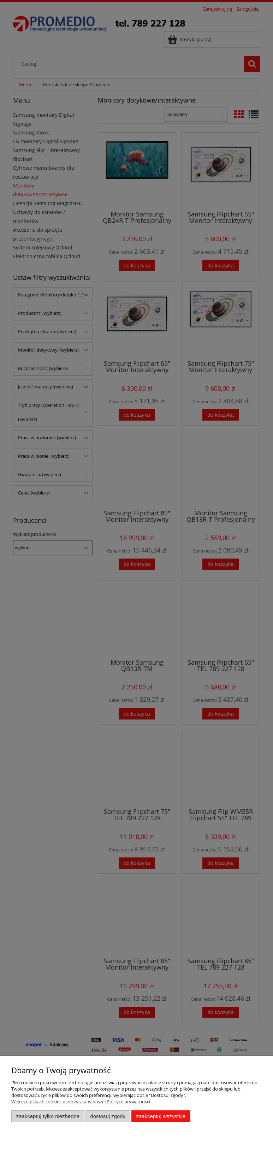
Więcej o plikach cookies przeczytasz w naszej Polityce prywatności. (81, 1101)
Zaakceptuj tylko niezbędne (47, 1116)
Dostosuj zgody (107, 1116)
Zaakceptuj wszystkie (160, 1116)
